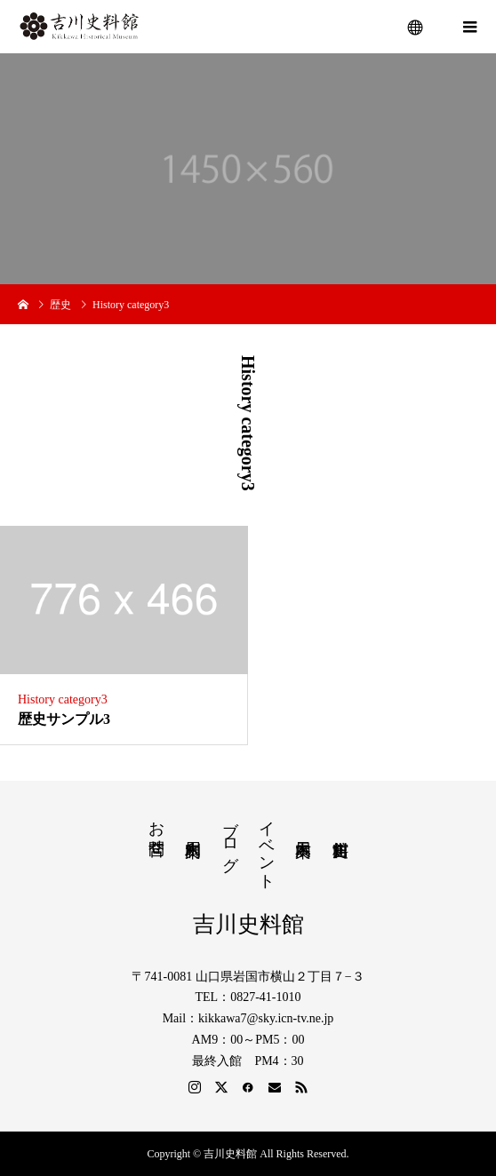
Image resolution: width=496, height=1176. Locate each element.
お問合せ (156, 828)
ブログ (230, 836)
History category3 (63, 699)
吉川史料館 (248, 924)
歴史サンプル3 (64, 719)
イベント (267, 846)
